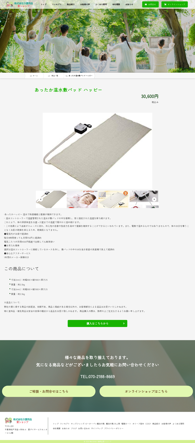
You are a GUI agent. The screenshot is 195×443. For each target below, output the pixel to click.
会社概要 (116, 4)
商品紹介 (71, 4)
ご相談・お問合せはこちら (49, 391)
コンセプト (57, 4)
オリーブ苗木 (138, 423)
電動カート (126, 423)
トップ (43, 4)
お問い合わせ (84, 428)
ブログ (74, 428)
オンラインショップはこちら (146, 391)
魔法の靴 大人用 (113, 423)
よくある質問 (101, 4)
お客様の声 (85, 4)
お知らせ (129, 4)
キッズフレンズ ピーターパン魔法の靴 (87, 423)
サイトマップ (97, 428)
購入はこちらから (106, 323)
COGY (148, 423)
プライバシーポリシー (113, 428)
